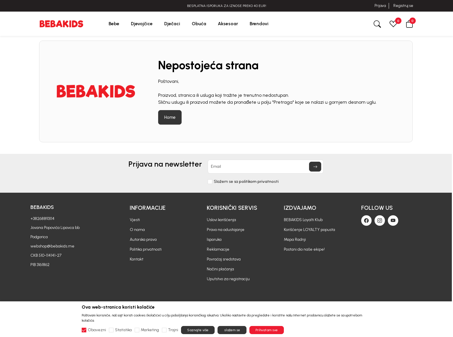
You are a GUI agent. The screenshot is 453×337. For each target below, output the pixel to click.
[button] (409, 23)
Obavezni (97, 330)
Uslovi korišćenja (221, 219)
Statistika (123, 330)
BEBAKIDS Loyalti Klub (303, 219)
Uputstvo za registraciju (228, 278)
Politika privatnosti (146, 249)
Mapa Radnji (295, 239)
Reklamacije (218, 249)
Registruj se (403, 5)
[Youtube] (393, 220)
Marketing (150, 330)
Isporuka (214, 239)
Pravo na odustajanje (225, 229)
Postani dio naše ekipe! (304, 249)
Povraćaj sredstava (224, 259)
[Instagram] (380, 220)
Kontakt (136, 259)
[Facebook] (366, 220)
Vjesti (135, 219)
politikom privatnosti (259, 181)
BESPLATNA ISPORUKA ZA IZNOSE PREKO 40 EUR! (226, 6)
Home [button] (170, 117)
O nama (137, 229)
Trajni (173, 330)
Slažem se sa (246, 182)
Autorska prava (143, 239)
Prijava (380, 5)
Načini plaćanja (220, 269)
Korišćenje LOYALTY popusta (309, 229)
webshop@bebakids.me (52, 246)
